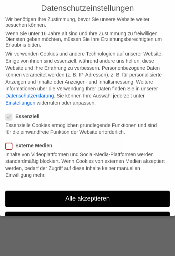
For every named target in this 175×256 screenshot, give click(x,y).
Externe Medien (31, 141)
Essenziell (25, 111)
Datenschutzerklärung (29, 91)
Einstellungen (20, 98)
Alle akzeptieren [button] (87, 193)
